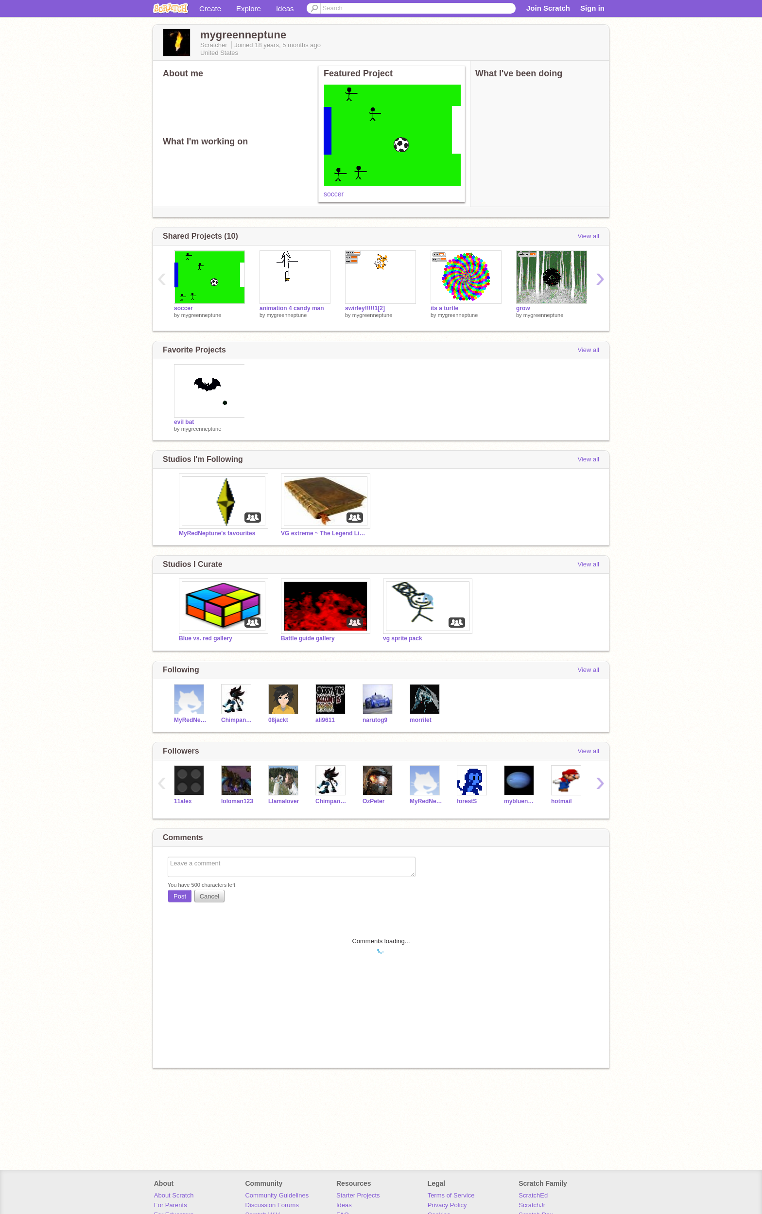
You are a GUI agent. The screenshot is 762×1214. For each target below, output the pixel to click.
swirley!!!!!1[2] (365, 308)
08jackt (278, 720)
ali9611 (325, 720)
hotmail (561, 801)
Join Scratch (548, 8)
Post (179, 896)
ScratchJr (532, 1205)
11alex (183, 801)
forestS (467, 801)
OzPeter (373, 801)
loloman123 (237, 801)
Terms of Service (451, 1195)
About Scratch (174, 1195)
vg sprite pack (402, 638)
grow (523, 308)
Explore (248, 8)
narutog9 (375, 720)
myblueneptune (520, 801)
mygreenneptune (201, 315)
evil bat (184, 422)
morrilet (421, 720)
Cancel (209, 896)
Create (210, 8)
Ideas (285, 8)
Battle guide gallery (308, 638)
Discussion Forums (272, 1205)
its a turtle (444, 308)
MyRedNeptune (190, 720)
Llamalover (283, 801)
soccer (334, 194)
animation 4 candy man (292, 308)
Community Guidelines (277, 1195)
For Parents (170, 1205)
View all (588, 236)
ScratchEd (533, 1195)
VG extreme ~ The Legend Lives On (324, 533)
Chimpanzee (237, 720)
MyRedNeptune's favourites (217, 533)
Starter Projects (358, 1195)
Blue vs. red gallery (205, 638)
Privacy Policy (447, 1205)
